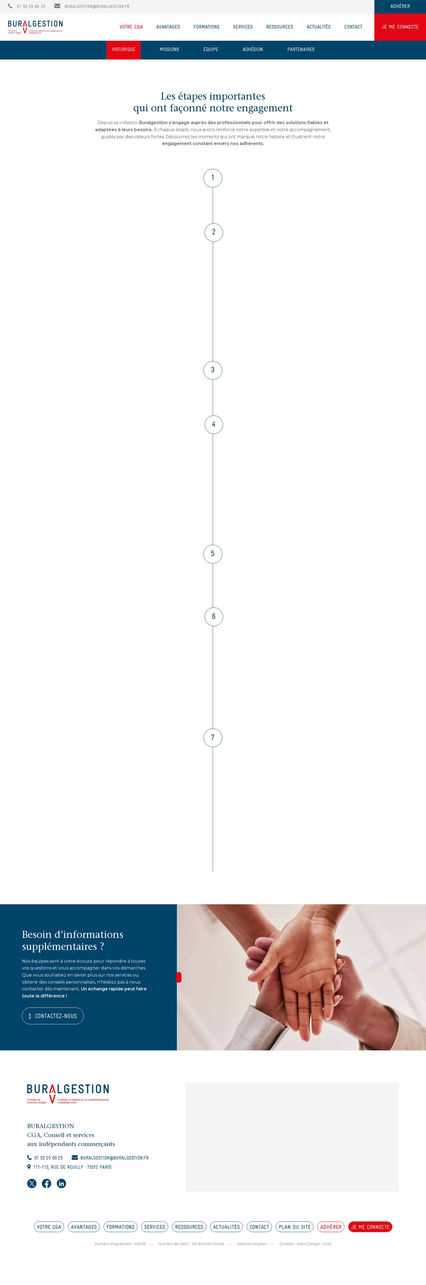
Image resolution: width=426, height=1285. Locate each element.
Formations (206, 27)
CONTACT (259, 1233)
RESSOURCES (189, 1233)
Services (243, 27)
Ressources (279, 27)
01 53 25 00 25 (26, 6)
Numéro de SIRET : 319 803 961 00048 (191, 1249)
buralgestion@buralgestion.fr (91, 6)
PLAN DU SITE (295, 1233)
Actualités (319, 27)
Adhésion (253, 49)
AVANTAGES (84, 1233)
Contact (353, 27)
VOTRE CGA (49, 1233)
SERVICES (154, 1233)
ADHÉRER (400, 6)
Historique (123, 49)
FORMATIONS (120, 1233)
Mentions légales (252, 1249)
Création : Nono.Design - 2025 (305, 1249)
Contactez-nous (56, 1022)
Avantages (168, 27)
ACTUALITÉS (226, 1233)
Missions (169, 49)
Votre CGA (131, 27)
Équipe (210, 49)
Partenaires (301, 49)
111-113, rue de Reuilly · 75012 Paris (75, 1173)
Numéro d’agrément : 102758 (120, 1249)
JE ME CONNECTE (400, 27)
